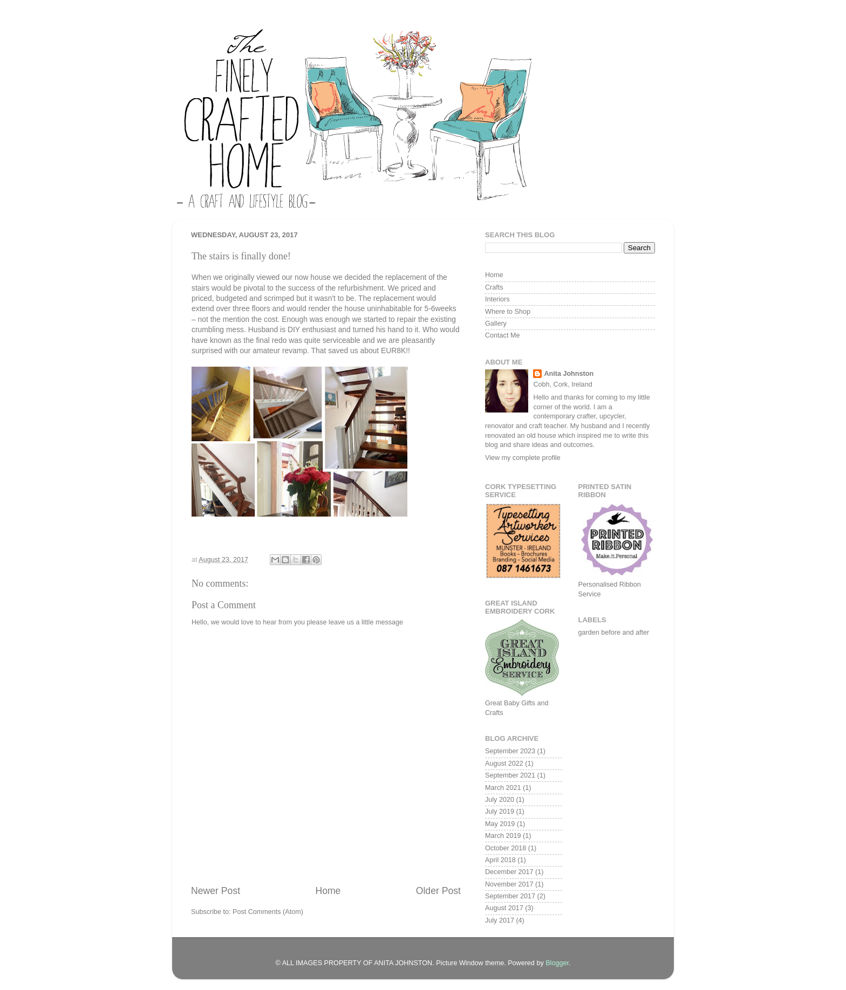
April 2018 (500, 860)
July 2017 (499, 920)
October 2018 (505, 848)
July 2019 (499, 811)
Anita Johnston (568, 373)
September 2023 (510, 751)
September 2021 (510, 775)
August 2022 (504, 763)
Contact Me (502, 335)
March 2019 (503, 836)
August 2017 (504, 908)
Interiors (497, 299)
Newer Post (215, 890)
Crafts (494, 287)
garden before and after (614, 632)
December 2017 (509, 872)
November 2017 (509, 884)
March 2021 (503, 788)
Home (327, 890)
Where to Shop (507, 311)
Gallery (496, 323)
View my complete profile (523, 458)
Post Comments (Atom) (268, 912)
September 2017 (510, 896)
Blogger (557, 963)
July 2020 (499, 799)
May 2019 (500, 824)
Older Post (438, 890)
